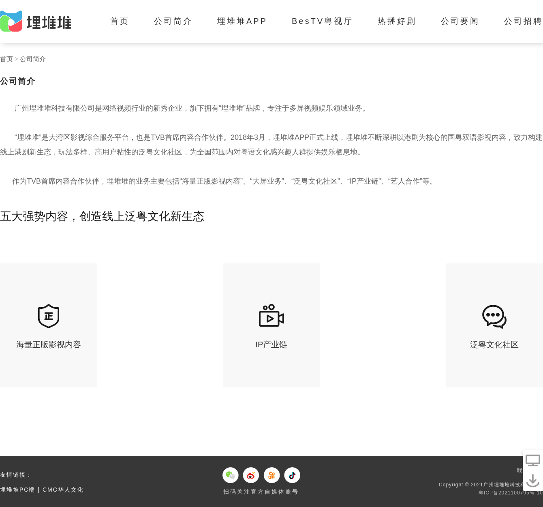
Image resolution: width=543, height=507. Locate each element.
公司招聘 (523, 21)
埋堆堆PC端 (17, 489)
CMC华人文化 (63, 489)
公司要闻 (460, 21)
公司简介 (173, 21)
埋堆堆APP (242, 21)
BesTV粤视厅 (322, 21)
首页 (120, 21)
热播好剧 (397, 21)
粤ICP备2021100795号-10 (511, 493)
